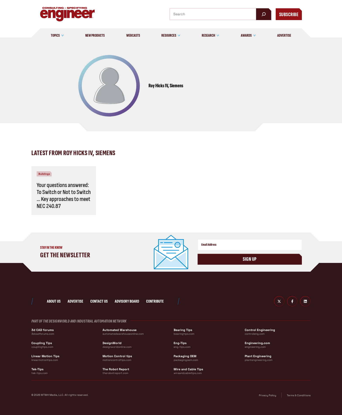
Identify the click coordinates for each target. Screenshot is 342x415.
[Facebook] (292, 301)
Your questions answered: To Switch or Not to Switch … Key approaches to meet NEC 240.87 (64, 196)
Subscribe (288, 14)
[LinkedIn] (305, 301)
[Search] (263, 14)
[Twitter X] (279, 301)
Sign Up (249, 259)
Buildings (44, 174)
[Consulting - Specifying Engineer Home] (67, 14)
